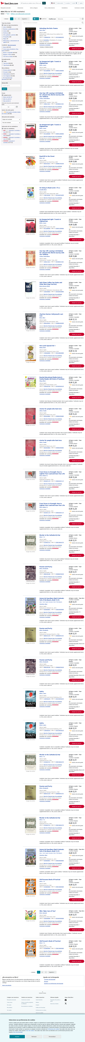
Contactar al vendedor (45, 45)
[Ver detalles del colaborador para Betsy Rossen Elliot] (45, 286)
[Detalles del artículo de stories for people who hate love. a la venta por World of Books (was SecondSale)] (30, 416)
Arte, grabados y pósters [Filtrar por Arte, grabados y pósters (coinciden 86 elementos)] (10, 34)
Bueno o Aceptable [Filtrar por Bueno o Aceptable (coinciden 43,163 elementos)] (9, 52)
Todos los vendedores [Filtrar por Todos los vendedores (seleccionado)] (9, 128)
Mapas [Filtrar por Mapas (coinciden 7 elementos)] (5, 38)
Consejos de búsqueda (49, 979)
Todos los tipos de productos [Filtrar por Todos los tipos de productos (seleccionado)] (10, 25)
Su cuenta (67, 3)
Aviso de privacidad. (18, 1032)
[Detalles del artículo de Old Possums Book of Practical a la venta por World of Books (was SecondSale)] (30, 887)
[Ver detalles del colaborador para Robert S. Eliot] (44, 475)
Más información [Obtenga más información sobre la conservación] (12, 45)
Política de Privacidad (40, 1007)
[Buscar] (44, 3)
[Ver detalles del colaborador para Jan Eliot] (42, 158)
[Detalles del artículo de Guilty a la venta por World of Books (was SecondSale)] (30, 699)
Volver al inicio (42, 993)
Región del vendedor (7, 119)
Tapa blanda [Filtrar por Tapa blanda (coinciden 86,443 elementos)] (8, 65)
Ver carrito (9, 1010)
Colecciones (20, 7)
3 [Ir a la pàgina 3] (45, 972)
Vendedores (65, 7)
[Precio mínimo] (5, 107)
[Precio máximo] (12, 107)
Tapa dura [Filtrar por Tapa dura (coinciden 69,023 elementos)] (7, 63)
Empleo (37, 1005)
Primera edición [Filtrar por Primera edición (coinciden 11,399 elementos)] (8, 70)
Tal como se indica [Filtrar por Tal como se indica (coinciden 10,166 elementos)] (9, 56)
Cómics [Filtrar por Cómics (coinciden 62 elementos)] (5, 31)
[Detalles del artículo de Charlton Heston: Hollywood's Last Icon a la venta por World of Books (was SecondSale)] (30, 321)
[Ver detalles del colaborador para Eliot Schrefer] (43, 604)
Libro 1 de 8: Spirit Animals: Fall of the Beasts (51, 602)
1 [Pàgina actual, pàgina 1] (11, 18)
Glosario (46, 981)
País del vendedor (6, 122)
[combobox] (31, 3)
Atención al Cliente (54, 1003)
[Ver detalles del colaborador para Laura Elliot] (43, 693)
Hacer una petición (6, 985)
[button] (82, 22)
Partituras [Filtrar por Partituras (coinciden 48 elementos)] (6, 33)
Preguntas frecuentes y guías (55, 1000)
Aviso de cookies (39, 1012)
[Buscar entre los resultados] (53, 22)
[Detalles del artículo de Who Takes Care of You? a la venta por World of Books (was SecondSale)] (30, 915)
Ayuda (81, 3)
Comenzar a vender (79, 7)
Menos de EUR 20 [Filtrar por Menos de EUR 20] (7, 97)
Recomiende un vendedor (27, 1006)
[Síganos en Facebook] (66, 1000)
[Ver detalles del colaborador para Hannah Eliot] (43, 913)
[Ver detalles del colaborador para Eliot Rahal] (43, 347)
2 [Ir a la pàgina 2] (15, 18)
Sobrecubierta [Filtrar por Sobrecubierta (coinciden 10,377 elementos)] (8, 74)
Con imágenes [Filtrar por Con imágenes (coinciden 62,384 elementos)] (8, 75)
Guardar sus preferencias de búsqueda (53, 983)
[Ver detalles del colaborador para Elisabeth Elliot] (44, 568)
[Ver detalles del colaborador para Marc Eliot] (42, 317)
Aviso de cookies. (30, 1030)
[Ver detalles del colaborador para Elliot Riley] (43, 381)
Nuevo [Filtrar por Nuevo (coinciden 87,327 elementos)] (6, 47)
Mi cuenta (9, 1005)
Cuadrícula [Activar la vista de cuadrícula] (43, 19)
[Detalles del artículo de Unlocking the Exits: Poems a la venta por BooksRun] (30, 35)
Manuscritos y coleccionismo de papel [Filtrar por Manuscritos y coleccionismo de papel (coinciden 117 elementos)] (10, 41)
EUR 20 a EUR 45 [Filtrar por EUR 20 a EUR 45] (7, 99)
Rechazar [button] (34, 1036)
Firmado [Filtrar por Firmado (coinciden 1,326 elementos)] (6, 72)
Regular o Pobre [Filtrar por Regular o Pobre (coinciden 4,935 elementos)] (8, 54)
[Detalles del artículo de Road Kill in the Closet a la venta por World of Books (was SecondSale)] (30, 161)
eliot (8, 14)
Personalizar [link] (52, 1036)
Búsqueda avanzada (6, 7)
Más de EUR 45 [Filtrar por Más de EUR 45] (6, 101)
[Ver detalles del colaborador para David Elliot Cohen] (45, 98)
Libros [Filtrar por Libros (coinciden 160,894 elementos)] (6, 27)
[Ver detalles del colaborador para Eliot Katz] (42, 30)
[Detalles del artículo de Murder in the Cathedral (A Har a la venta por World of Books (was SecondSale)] (30, 542)
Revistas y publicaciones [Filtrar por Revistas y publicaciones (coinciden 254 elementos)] (10, 29)
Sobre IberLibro (39, 999)
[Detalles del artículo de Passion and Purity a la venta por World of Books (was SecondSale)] (30, 574)
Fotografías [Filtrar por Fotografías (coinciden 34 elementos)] (6, 36)
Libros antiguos (34, 7)
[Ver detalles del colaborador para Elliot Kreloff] (43, 189)
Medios (37, 1002)
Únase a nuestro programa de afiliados (27, 1003)
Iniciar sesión (60, 3)
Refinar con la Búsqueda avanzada (20, 14)
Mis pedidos (9, 1007)
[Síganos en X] (66, 1003)
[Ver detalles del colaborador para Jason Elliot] (43, 65)
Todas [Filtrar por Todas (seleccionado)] (4, 61)
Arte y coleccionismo (50, 7)
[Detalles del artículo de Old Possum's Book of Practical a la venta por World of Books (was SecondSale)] (30, 948)
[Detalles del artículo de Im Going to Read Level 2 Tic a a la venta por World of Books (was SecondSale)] (30, 192)
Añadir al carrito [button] (76, 48)
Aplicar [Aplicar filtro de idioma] (4, 88)
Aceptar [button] (17, 1036)
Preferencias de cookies (53, 1029)
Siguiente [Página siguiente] (24, 18)
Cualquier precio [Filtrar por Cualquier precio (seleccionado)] (7, 95)
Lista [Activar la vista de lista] (36, 19)
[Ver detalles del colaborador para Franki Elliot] (43, 410)
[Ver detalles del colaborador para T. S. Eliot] (42, 537)
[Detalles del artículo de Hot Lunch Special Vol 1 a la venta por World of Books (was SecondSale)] (30, 353)
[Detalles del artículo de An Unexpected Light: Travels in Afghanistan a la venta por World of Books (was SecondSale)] (30, 68)
